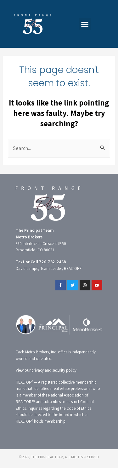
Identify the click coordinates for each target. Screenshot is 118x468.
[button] (85, 24)
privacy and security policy (53, 370)
